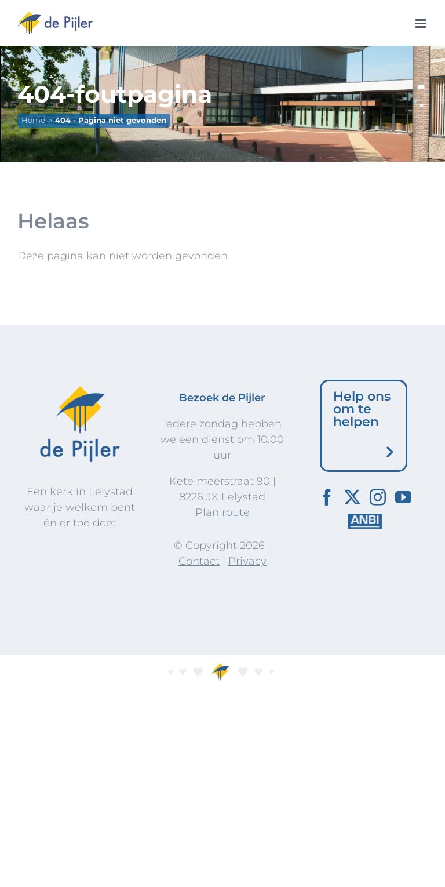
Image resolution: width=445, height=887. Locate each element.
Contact (199, 561)
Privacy (247, 561)
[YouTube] (403, 497)
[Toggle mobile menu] (421, 23)
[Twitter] (352, 497)
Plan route (222, 512)
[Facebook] (327, 497)
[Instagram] (378, 497)
